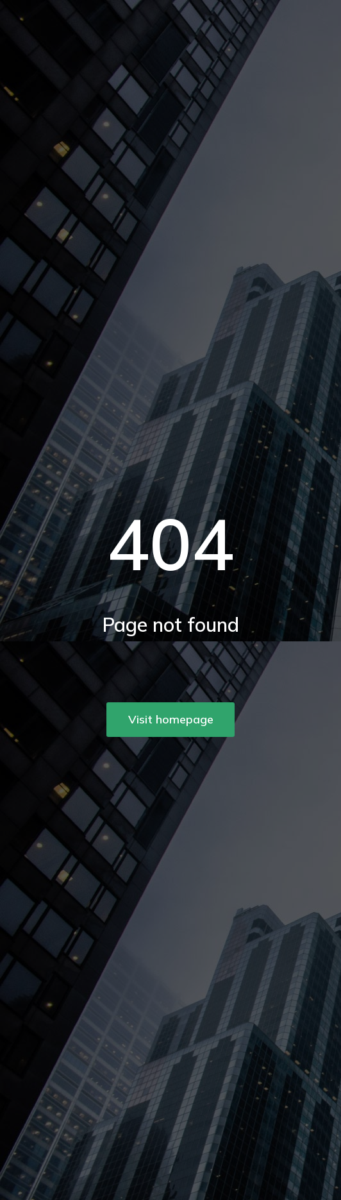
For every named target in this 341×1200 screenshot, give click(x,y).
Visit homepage (170, 719)
